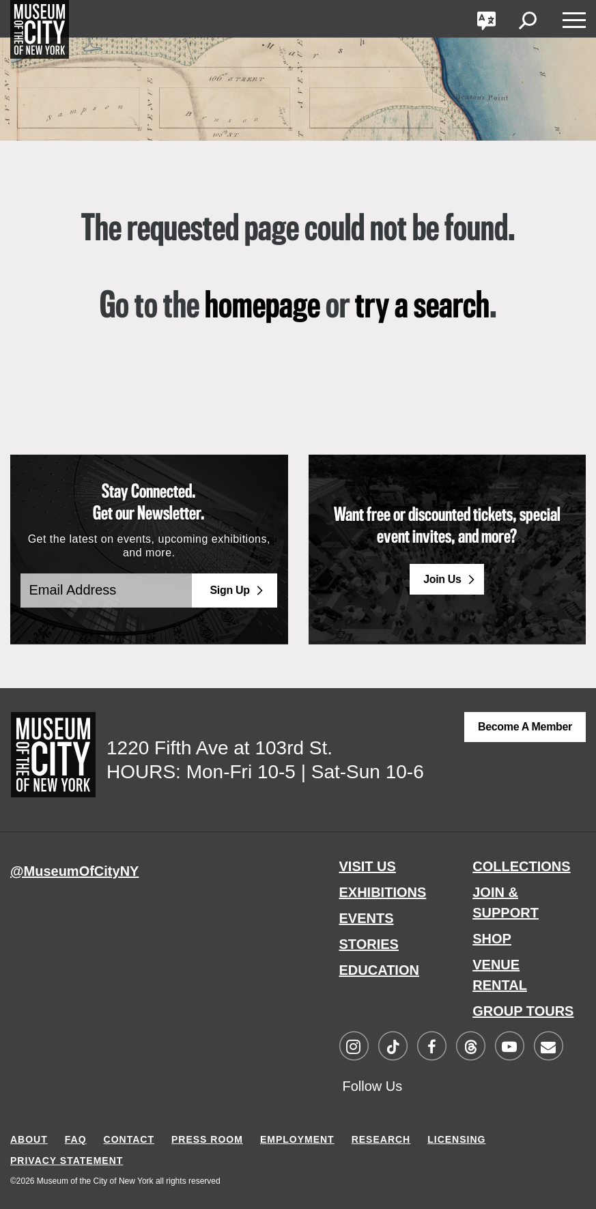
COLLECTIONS (521, 866)
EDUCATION (379, 970)
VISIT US (367, 866)
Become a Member (525, 726)
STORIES (369, 944)
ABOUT (29, 1137)
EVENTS (366, 918)
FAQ (76, 1137)
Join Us (442, 579)
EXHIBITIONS (383, 892)
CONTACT (129, 1137)
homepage (262, 307)
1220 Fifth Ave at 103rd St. (219, 747)
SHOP (491, 938)
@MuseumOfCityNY (74, 871)
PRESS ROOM (207, 1137)
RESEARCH (381, 1137)
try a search (422, 307)
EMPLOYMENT (297, 1137)
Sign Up (229, 590)
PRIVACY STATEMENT (66, 1158)
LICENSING (456, 1137)
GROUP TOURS (522, 1011)
